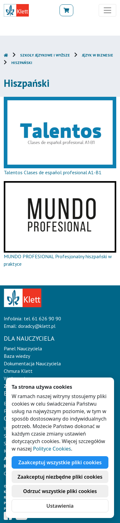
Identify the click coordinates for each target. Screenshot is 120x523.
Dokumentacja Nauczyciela (32, 363)
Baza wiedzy (17, 356)
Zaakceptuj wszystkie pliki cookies (60, 462)
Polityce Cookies (52, 448)
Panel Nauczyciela (23, 348)
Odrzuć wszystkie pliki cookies (60, 491)
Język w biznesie (97, 55)
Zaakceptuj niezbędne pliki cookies (60, 476)
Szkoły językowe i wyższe (45, 55)
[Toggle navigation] (107, 10)
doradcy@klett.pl (36, 326)
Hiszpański (21, 62)
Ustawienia (60, 505)
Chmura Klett (18, 371)
